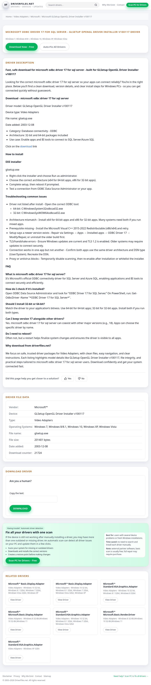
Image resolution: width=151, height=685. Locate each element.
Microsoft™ (41, 407)
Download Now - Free (21, 46)
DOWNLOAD (20, 508)
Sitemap (47, 676)
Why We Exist (108, 4)
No (81, 378)
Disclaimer (7, 676)
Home (9, 16)
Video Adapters (21, 16)
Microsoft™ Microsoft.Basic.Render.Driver (119, 613)
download (26, 146)
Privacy (17, 676)
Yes (67, 378)
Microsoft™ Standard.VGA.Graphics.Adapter (120, 585)
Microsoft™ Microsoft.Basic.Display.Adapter (25, 613)
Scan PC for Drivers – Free (23, 560)
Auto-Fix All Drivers (54, 47)
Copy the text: (17, 493)
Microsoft (35, 16)
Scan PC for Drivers (137, 5)
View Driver (15, 599)
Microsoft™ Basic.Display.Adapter (26, 583)
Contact (120, 4)
